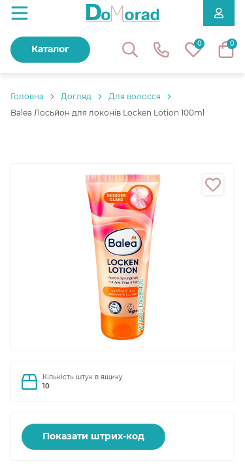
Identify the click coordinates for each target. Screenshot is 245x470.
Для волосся (134, 96)
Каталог (50, 49)
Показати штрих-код (93, 436)
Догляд (76, 96)
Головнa (27, 96)
